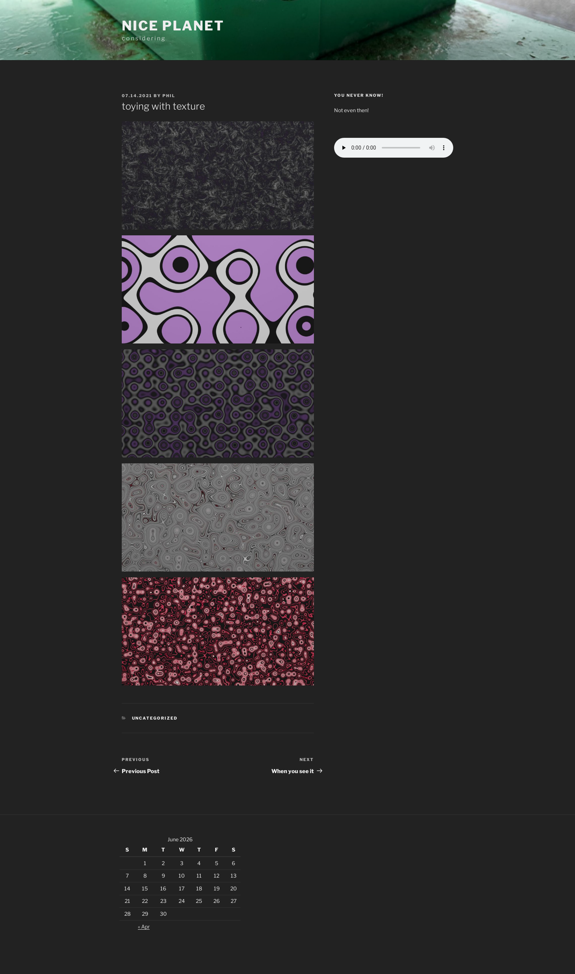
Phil (168, 95)
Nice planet (173, 26)
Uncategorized (155, 718)
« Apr (144, 926)
